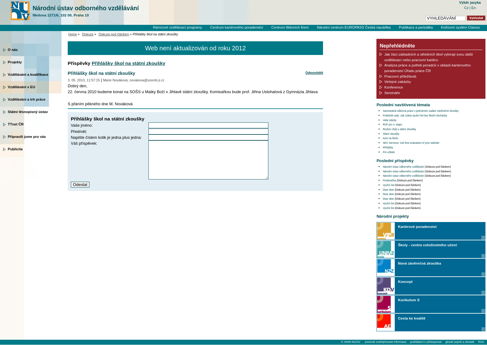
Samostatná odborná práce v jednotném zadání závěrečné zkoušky (420, 111)
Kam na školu (390, 138)
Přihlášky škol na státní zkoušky (128, 63)
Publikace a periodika (416, 27)
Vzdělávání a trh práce (26, 99)
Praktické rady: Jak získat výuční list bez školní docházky (415, 115)
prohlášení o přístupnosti (425, 341)
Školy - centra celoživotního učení (427, 245)
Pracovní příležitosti (400, 76)
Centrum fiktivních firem (290, 27)
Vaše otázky (389, 120)
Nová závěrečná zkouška (419, 263)
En (473, 8)
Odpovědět (314, 73)
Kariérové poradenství (417, 227)
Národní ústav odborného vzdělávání (86, 11)
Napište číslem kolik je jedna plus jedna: (106, 137)
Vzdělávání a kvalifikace (28, 74)
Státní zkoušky (391, 134)
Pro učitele (389, 152)
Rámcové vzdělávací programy (177, 27)
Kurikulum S (408, 300)
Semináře (392, 93)
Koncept (405, 281)
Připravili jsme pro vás (27, 136)
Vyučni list (388, 203)
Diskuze (87, 34)
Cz (466, 8)
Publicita (15, 149)
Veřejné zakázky (397, 81)
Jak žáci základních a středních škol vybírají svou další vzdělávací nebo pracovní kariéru (428, 57)
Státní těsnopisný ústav (28, 112)
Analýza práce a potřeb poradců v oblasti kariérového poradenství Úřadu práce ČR (427, 68)
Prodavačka (389, 180)
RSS (481, 341)
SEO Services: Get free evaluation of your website (411, 143)
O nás (13, 50)
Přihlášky (388, 147)
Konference (393, 87)
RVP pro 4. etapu (392, 124)
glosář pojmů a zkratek (459, 341)
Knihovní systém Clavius (460, 27)
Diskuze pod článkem (113, 34)
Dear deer (388, 189)
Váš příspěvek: (84, 143)
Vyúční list (388, 185)
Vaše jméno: (82, 125)
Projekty (15, 62)
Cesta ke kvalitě (411, 318)
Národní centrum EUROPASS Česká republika (354, 27)
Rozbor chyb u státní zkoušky (399, 129)
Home (72, 34)
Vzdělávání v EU (21, 87)
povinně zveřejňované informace (385, 341)
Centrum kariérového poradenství (236, 27)
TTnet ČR (16, 124)
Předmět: (79, 131)
